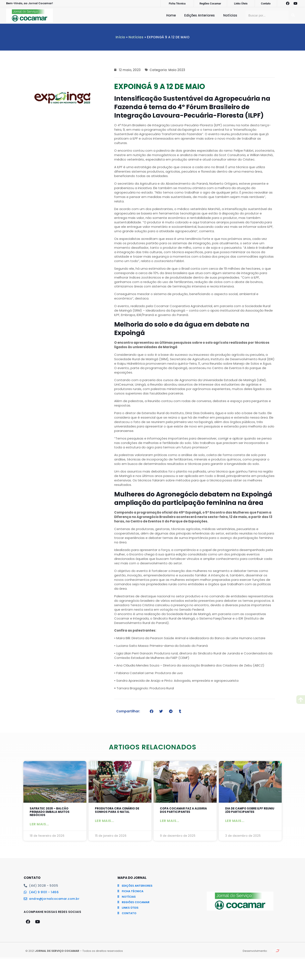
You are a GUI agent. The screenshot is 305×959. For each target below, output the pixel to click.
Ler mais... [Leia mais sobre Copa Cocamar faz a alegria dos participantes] (169, 822)
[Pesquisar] (293, 15)
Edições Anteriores (199, 15)
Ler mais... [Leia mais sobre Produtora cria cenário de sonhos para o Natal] (104, 822)
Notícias (230, 15)
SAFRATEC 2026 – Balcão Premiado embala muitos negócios (52, 812)
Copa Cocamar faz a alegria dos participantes (184, 810)
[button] (151, 711)
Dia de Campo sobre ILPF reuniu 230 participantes (248, 810)
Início (120, 37)
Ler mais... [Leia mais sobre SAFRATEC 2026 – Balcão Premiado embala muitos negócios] (39, 826)
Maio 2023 (176, 70)
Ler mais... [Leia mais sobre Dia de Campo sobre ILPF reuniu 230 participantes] (234, 822)
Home (171, 15)
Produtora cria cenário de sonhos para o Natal (119, 810)
